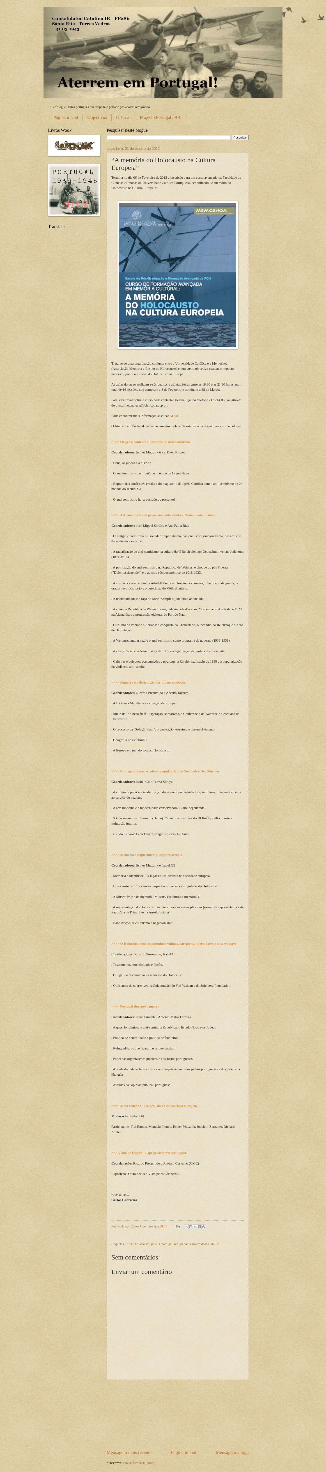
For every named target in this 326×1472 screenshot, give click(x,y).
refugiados (181, 1244)
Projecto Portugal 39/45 (161, 117)
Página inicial (65, 117)
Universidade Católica (204, 1244)
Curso (129, 1244)
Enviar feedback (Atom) (139, 1463)
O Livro (123, 117)
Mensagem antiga (232, 1452)
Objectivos (97, 117)
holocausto (142, 1244)
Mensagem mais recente (129, 1452)
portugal (166, 1244)
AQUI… (176, 416)
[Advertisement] (177, 1414)
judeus (155, 1244)
